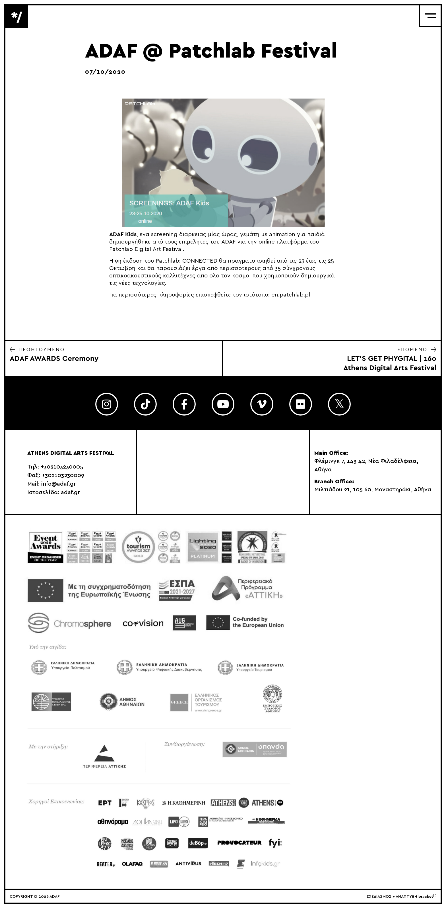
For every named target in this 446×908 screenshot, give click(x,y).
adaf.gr (70, 492)
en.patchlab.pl (290, 295)
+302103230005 (62, 467)
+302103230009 (63, 475)
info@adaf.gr (58, 484)
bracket (427, 897)
